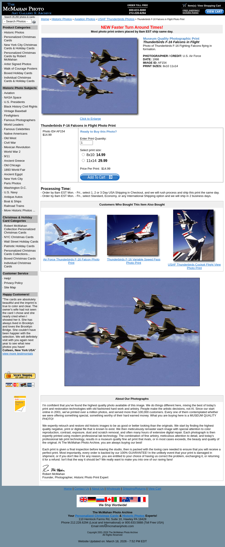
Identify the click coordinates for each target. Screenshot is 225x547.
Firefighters (11, 115)
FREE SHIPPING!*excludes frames (191, 11)
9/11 (7, 156)
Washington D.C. (15, 187)
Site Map (10, 287)
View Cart (154, 488)
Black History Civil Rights (20, 106)
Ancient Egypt (13, 174)
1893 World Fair (14, 169)
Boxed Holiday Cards (18, 73)
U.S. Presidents (14, 102)
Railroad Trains (14, 206)
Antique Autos (13, 197)
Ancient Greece (14, 160)
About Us (98, 488)
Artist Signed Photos (17, 64)
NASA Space (12, 97)
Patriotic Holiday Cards (19, 246)
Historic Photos (14, 32)
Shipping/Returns (134, 488)
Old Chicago (12, 165)
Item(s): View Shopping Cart (202, 5)
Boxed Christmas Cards (20, 258)
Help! (7, 278)
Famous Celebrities (17, 129)
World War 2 (12, 151)
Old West (10, 138)
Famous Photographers (19, 120)
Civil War (10, 142)
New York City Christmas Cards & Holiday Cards (20, 46)
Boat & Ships (12, 201)
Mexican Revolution (17, 147)
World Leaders (13, 124)
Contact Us (81, 488)
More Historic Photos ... (19, 210)
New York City (13, 178)
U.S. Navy (11, 192)
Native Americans (16, 133)
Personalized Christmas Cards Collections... (20, 252)
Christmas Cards (19, 237)
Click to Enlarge (90, 118)
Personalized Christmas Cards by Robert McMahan (20, 56)
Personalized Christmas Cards (97, 515)
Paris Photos (12, 183)
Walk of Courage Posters (20, 68)
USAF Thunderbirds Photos (116, 19)
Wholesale (113, 488)
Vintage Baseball (15, 111)
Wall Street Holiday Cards (21, 241)
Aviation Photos (84, 19)
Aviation (9, 93)
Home (45, 19)
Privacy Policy (13, 283)
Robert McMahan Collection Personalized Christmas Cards (19, 229)
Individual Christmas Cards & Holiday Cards (19, 79)
